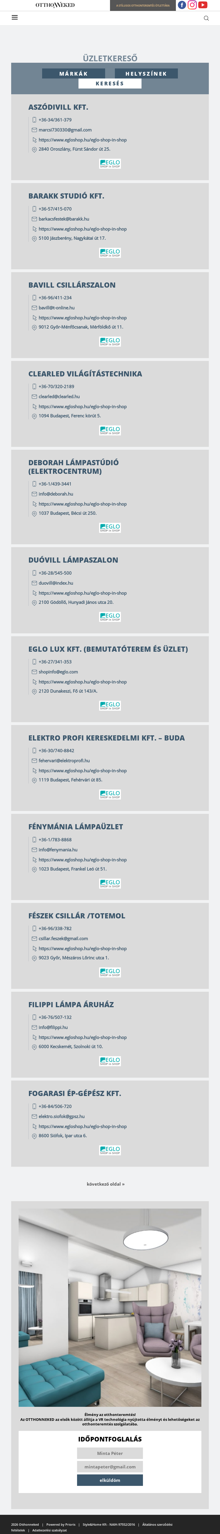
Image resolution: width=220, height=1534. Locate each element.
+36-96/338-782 (55, 928)
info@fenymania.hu (58, 850)
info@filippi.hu (53, 1027)
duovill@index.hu (56, 583)
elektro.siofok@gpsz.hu (62, 1116)
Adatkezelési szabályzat (49, 1530)
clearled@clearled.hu (59, 396)
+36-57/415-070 (55, 209)
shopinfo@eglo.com (58, 672)
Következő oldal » (106, 1184)
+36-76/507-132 (55, 1017)
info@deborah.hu (56, 494)
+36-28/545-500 (55, 573)
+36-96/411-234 (55, 297)
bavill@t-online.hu (56, 308)
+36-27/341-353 (55, 662)
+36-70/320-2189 (56, 386)
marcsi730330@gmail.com (65, 130)
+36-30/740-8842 (56, 750)
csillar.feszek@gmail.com (63, 938)
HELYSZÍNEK (146, 73)
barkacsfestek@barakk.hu (64, 219)
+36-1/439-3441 (55, 484)
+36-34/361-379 (55, 120)
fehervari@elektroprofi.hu (64, 760)
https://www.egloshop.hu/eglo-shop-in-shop (83, 140)
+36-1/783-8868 (55, 839)
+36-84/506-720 (55, 1106)
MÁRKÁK (73, 73)
